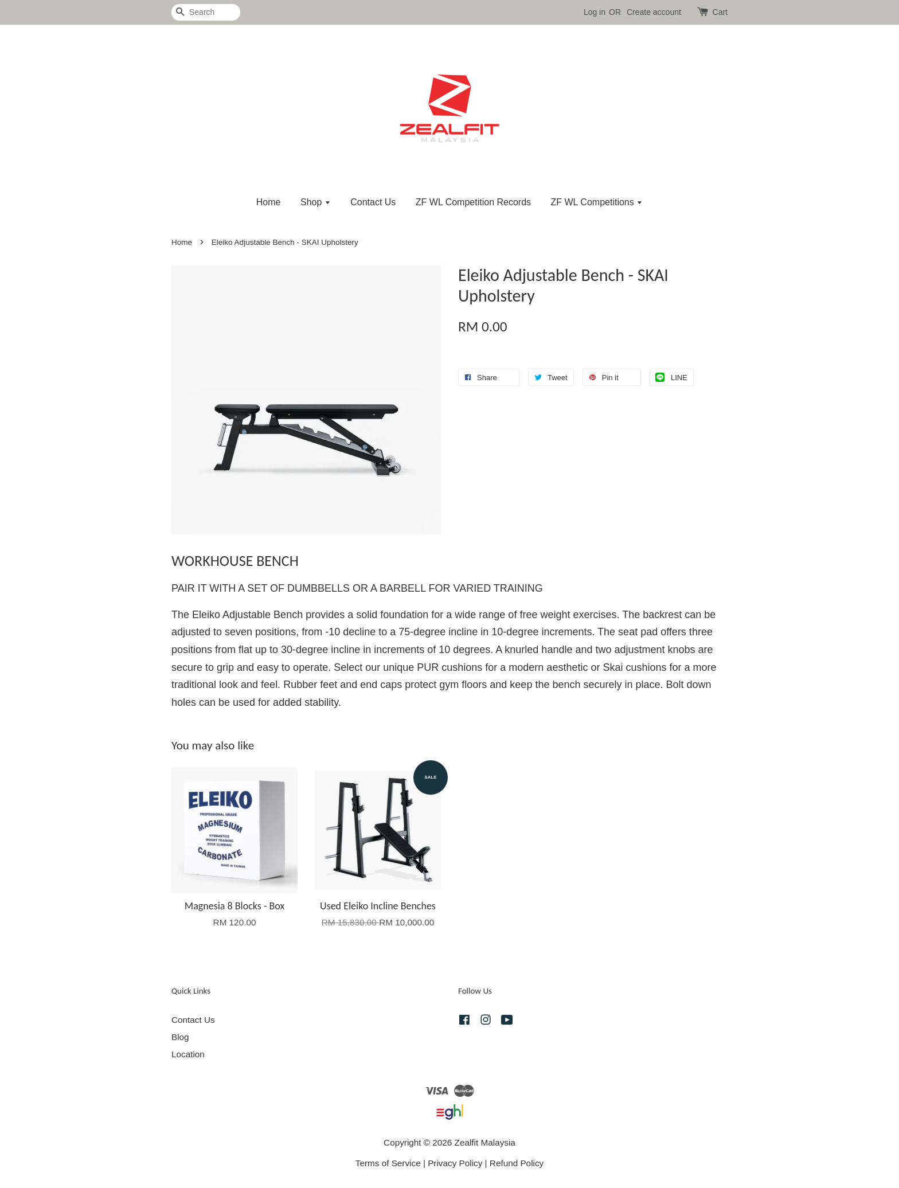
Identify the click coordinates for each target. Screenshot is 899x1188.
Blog (180, 1037)
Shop (315, 202)
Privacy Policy (455, 1163)
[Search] (205, 12)
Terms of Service (388, 1163)
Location (188, 1054)
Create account (654, 12)
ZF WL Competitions (597, 202)
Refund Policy (517, 1163)
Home (268, 202)
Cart (720, 12)
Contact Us (373, 202)
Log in (594, 12)
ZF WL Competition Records (473, 202)
